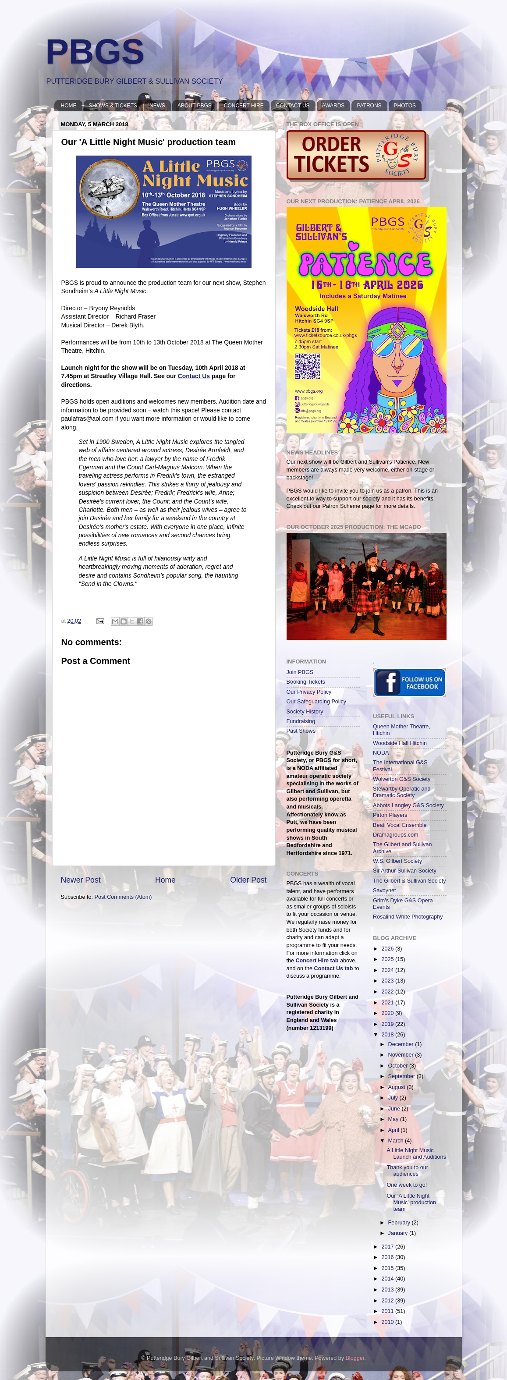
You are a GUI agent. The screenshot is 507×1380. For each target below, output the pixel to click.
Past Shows (301, 731)
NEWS (157, 106)
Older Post (248, 880)
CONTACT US (293, 106)
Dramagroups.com (395, 835)
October (398, 1066)
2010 (388, 1322)
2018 (388, 1035)
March (396, 1141)
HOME (69, 106)
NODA (381, 753)
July (394, 1098)
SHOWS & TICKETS (113, 106)
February (400, 1223)
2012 (388, 1301)
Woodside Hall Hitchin (400, 743)
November (401, 1055)
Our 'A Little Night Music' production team (411, 1202)
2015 (388, 1268)
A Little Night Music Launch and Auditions (416, 1153)
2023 (388, 981)
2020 (388, 1013)
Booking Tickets (306, 682)
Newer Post (81, 880)
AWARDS (333, 106)
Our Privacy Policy (309, 692)
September (402, 1076)
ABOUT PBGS (194, 106)
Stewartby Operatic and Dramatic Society (402, 792)
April (394, 1130)
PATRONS (369, 106)
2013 (388, 1290)
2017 (388, 1247)
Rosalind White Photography (408, 917)
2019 (388, 1024)
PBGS (95, 51)
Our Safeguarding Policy (317, 702)
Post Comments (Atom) (123, 897)
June (395, 1109)
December (401, 1044)
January (398, 1233)
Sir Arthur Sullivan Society (404, 871)
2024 (388, 970)
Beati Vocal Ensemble (400, 825)
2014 (388, 1279)
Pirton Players (390, 815)
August (397, 1087)
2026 (388, 949)
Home (165, 880)
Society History (305, 712)
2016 (388, 1257)
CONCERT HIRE (244, 106)
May (394, 1119)
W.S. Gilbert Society (397, 861)
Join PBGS (300, 672)
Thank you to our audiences (407, 1170)
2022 (388, 992)
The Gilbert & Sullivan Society (409, 881)
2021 (388, 1003)
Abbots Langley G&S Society (408, 805)
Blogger (354, 1358)
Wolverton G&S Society (401, 779)
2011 (388, 1311)
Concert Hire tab (317, 961)
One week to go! (406, 1185)
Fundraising (301, 721)
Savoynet (384, 890)
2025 (388, 959)
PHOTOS (405, 106)
